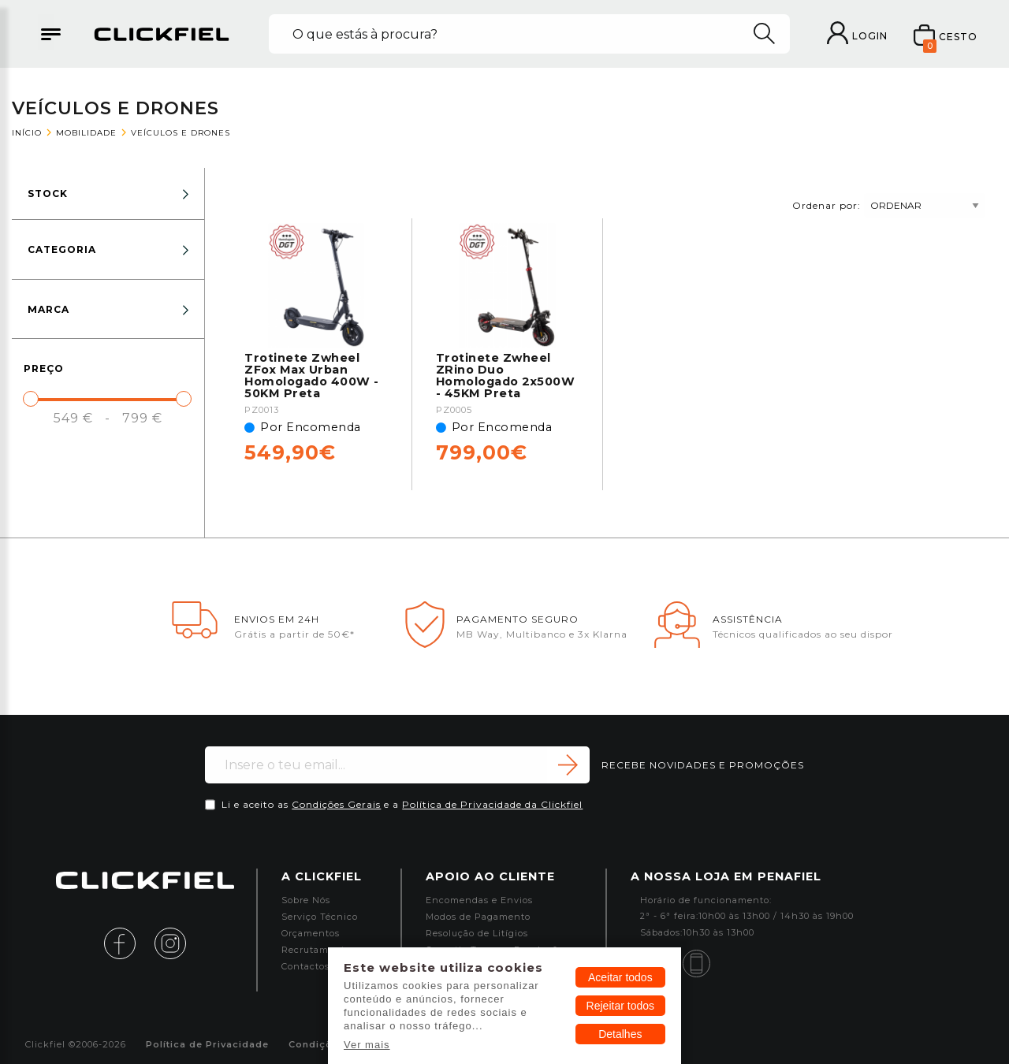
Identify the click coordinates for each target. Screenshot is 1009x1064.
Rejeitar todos (620, 1005)
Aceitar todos (620, 977)
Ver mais (367, 1045)
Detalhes (620, 1034)
